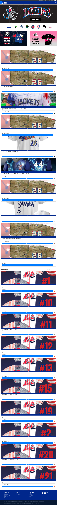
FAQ (4, 497)
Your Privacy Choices (7, 495)
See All (9, 27)
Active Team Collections (12, 2)
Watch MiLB (31, 495)
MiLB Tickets (31, 496)
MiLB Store (30, 494)
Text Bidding (41, 0)
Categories (22, 2)
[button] (4, 13)
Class (18, 2)
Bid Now (27, 69)
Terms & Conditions (6, 496)
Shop (52, 0)
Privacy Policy (6, 494)
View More (48, 269)
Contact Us (5, 493)
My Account (18, 494)
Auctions (26, 2)
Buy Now (30, 2)
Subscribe (45, 0)
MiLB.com (49, 0)
